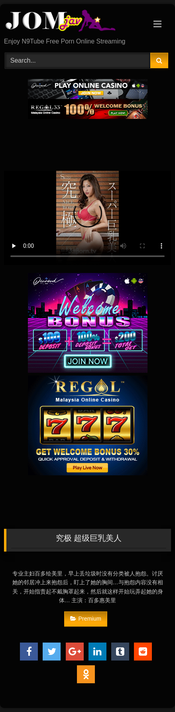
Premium (85, 618)
